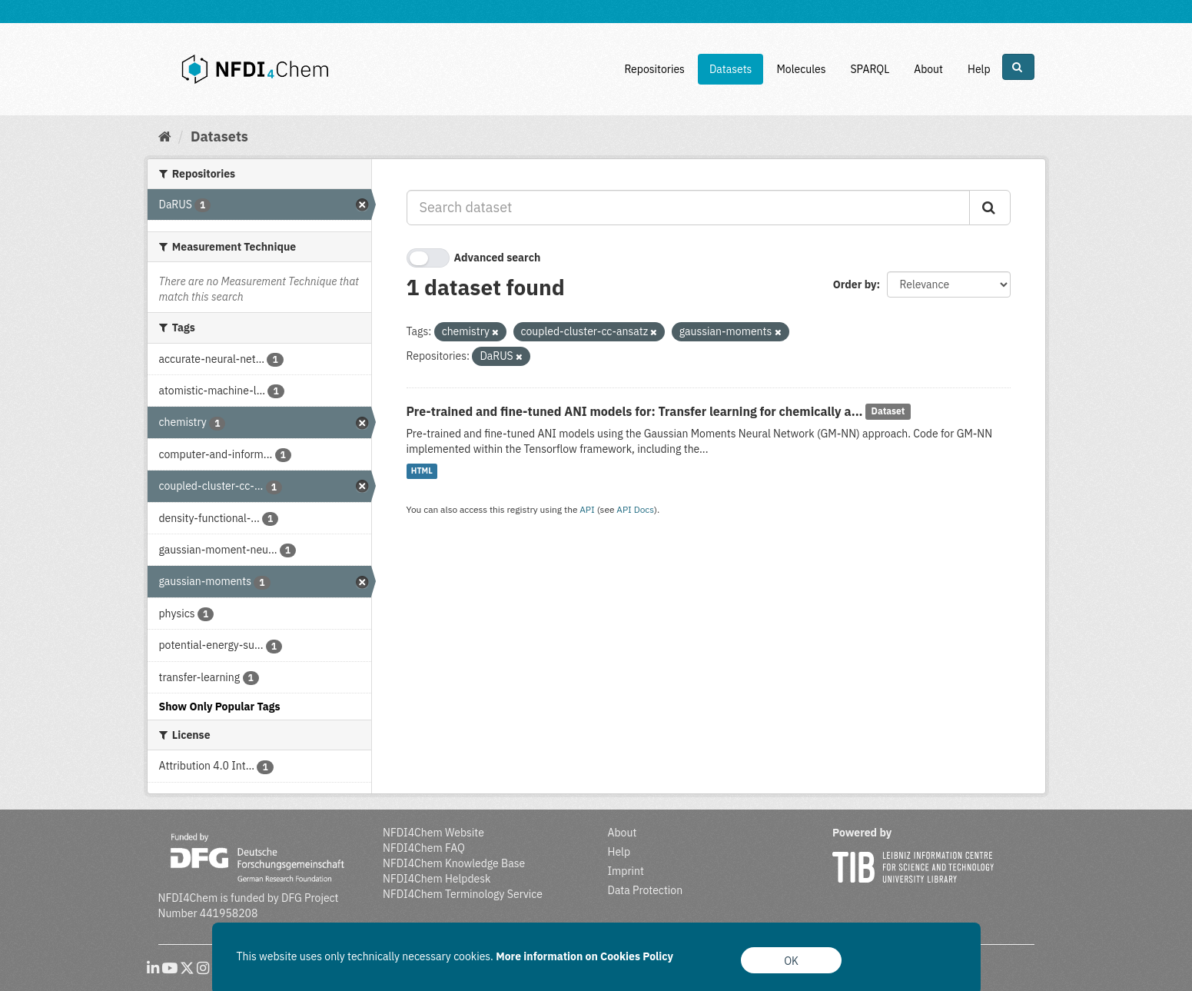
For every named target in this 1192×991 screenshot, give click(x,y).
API (587, 509)
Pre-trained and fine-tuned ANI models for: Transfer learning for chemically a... (635, 411)
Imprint (626, 871)
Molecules (800, 69)
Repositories (654, 69)
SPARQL (869, 69)
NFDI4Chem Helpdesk (437, 879)
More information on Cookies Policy (584, 956)
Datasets (730, 69)
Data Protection (645, 890)
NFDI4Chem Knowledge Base (454, 863)
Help (979, 69)
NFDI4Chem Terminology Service (463, 894)
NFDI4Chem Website (433, 833)
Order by (855, 284)
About (928, 69)
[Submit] (990, 207)
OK (791, 961)
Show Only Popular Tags (220, 706)
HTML (422, 471)
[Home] (164, 136)
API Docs (635, 509)
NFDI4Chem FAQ (424, 848)
